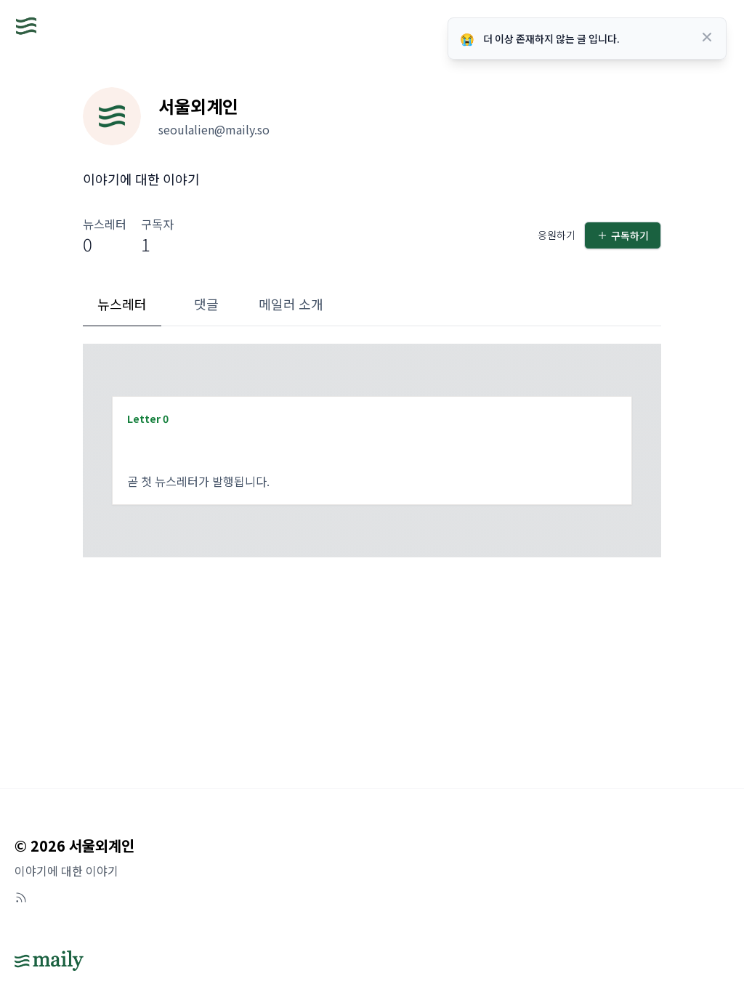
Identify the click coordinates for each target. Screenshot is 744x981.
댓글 (206, 303)
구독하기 (623, 235)
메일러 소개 (291, 303)
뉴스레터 (122, 303)
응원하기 (556, 234)
